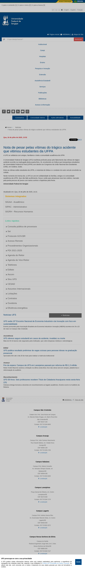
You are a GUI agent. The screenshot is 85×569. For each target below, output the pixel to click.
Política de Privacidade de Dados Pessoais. (56, 563)
